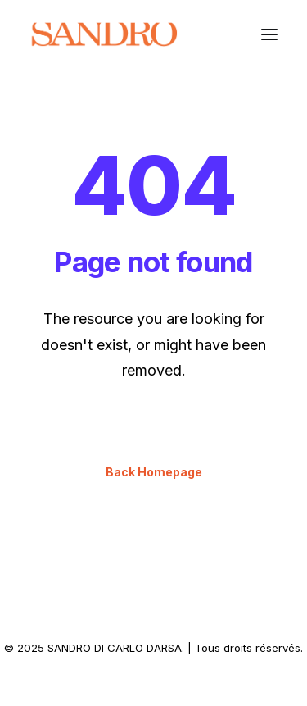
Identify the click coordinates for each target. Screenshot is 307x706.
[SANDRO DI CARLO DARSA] (103, 34)
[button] (269, 34)
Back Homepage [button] (154, 472)
